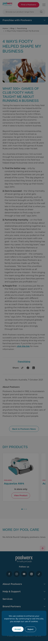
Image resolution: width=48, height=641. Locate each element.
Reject (30, 629)
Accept (17, 629)
